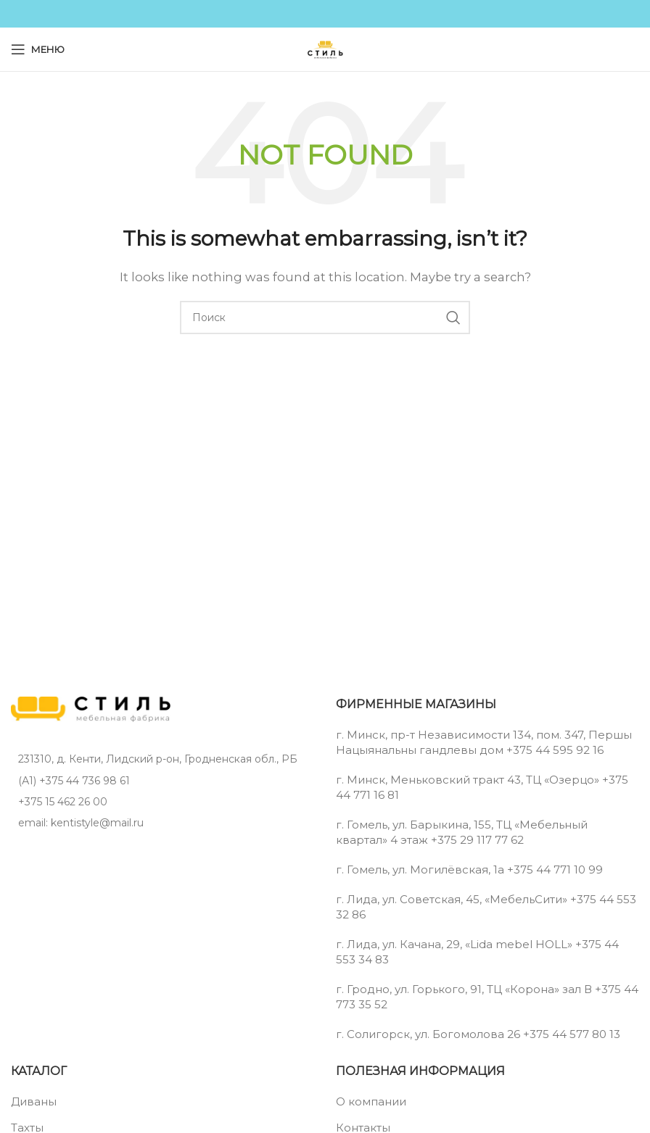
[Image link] (90, 708)
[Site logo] (325, 48)
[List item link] (162, 781)
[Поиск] (325, 317)
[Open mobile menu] (38, 49)
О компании (371, 1101)
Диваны (34, 1101)
